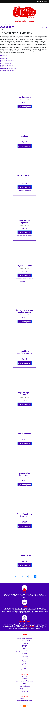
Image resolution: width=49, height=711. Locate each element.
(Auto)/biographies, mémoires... (24, 651)
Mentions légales (24, 680)
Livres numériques (24, 640)
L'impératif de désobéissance (24, 474)
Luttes (24, 668)
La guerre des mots (24, 265)
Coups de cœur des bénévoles (24, 638)
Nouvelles (24, 647)
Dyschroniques (3, 58)
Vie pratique (24, 656)
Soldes (24, 661)
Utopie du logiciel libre (25, 393)
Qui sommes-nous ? (24, 686)
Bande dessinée (3, 55)
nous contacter (29, 627)
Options (24, 136)
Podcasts (24, 690)
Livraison (24, 678)
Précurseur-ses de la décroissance (8, 68)
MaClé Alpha (24, 670)
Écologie (24, 665)
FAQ (24, 685)
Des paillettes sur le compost (24, 176)
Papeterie (24, 663)
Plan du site (24, 691)
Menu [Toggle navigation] (4, 30)
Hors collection (3, 62)
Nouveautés (24, 637)
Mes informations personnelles (24, 700)
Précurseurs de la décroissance (7, 70)
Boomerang (3, 57)
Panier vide (45, 27)
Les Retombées (24, 433)
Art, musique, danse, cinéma (24, 660)
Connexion (45, 1)
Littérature (24, 643)
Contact (24, 676)
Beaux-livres (24, 658)
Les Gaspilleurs (24, 97)
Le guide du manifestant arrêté (24, 352)
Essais (24, 642)
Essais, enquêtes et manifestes (7, 60)
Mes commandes (24, 698)
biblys (24, 705)
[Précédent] (13, 576)
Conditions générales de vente (24, 681)
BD (24, 655)
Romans (24, 645)
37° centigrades (24, 555)
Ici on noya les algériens (24, 221)
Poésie (24, 648)
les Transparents (4, 67)
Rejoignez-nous (24, 688)
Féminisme (24, 666)
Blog (24, 683)
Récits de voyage (24, 650)
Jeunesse (24, 653)
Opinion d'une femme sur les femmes (24, 311)
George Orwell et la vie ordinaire (24, 515)
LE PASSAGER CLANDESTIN (6, 65)
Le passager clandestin (5, 63)
